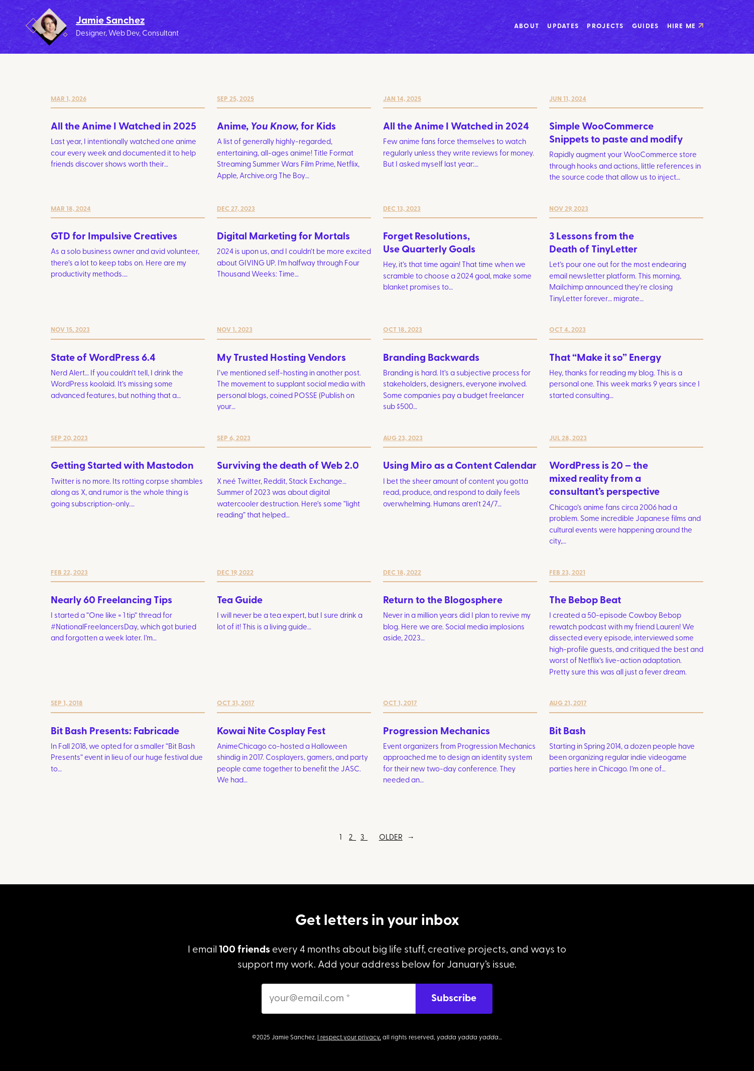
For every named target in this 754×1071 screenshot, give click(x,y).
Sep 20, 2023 (69, 438)
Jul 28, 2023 (568, 438)
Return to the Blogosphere (442, 601)
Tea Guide (240, 601)
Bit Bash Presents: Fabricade (115, 732)
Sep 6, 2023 (233, 438)
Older (397, 838)
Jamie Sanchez (110, 21)
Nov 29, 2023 (568, 209)
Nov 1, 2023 (235, 330)
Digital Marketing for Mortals (283, 237)
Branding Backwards (431, 358)
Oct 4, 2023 (567, 330)
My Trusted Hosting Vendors (281, 358)
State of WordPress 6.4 (103, 358)
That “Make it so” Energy (605, 358)
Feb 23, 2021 (567, 573)
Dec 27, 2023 (236, 209)
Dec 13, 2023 (402, 209)
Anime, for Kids (276, 127)
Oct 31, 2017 (236, 703)
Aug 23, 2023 (403, 438)
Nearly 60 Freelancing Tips (111, 601)
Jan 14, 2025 (402, 99)
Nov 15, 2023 (70, 330)
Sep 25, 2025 (235, 99)
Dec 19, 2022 (235, 573)
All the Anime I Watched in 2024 (456, 127)
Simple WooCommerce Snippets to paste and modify (616, 133)
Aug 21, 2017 (568, 703)
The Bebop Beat (585, 601)
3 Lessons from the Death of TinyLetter (593, 243)
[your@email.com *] (339, 999)
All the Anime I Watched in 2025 (123, 127)
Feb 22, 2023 (69, 573)
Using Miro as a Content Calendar (460, 466)
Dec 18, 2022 (402, 573)
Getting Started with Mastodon (122, 466)
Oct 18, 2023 (402, 330)
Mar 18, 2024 (71, 209)
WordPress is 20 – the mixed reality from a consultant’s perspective (604, 479)
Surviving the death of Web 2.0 (288, 466)
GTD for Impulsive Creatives (114, 237)
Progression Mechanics (436, 732)
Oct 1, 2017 (400, 703)
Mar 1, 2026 (68, 99)
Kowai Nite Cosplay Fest (271, 732)
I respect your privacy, (349, 1038)
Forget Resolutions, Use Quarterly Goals (429, 243)
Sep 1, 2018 (67, 703)
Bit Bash (567, 732)
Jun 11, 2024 (567, 99)
